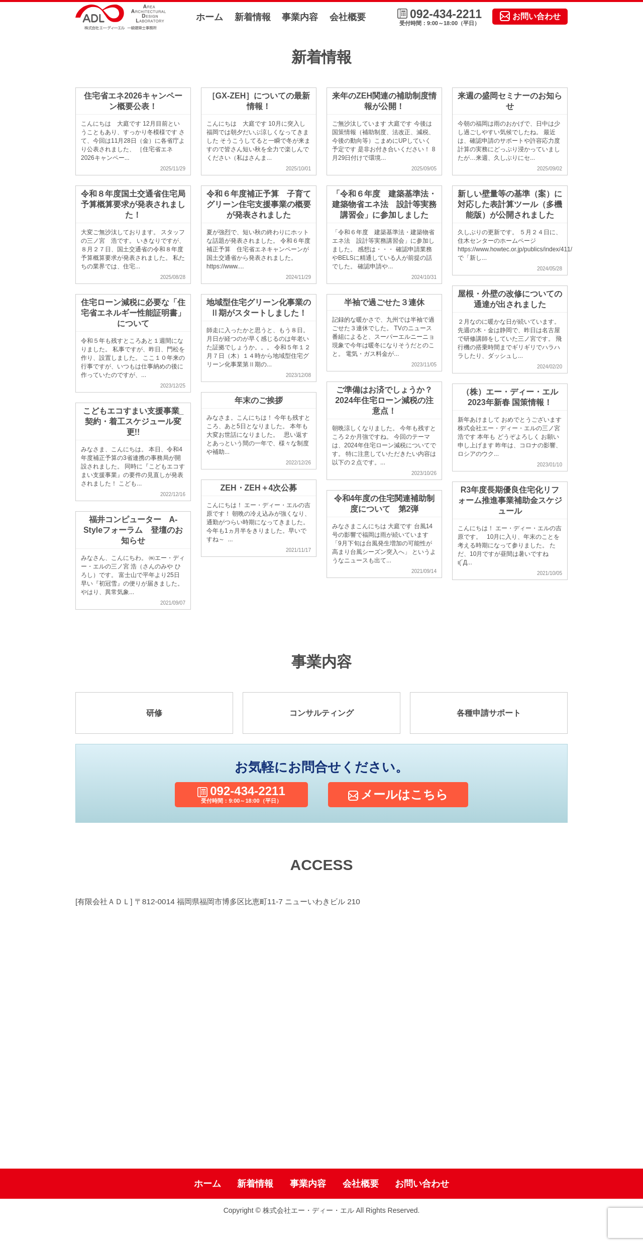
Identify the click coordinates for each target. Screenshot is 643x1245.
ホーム (209, 17)
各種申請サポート (489, 713)
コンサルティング (321, 713)
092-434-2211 (439, 18)
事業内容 (300, 17)
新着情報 (253, 17)
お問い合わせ (530, 16)
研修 (154, 713)
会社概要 (348, 17)
